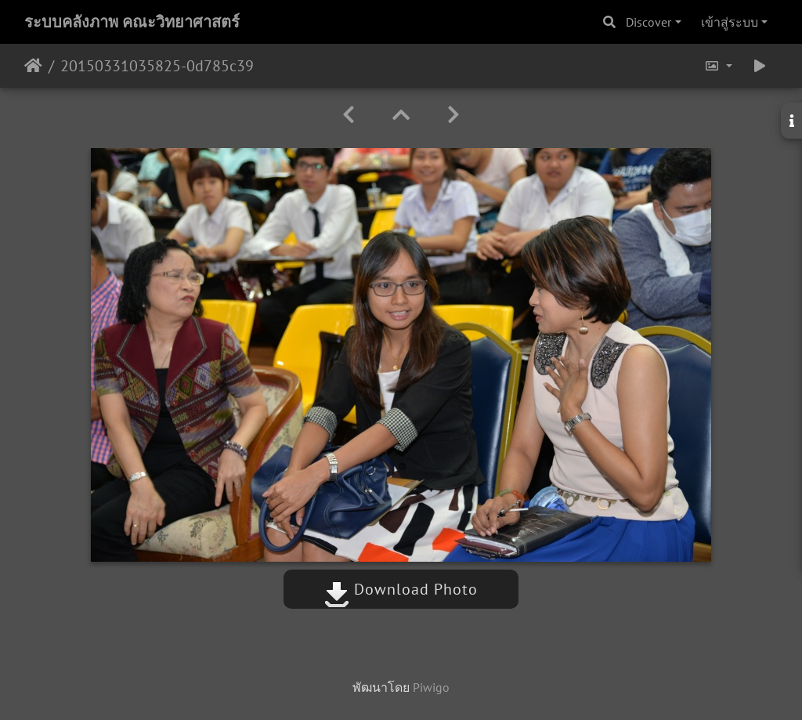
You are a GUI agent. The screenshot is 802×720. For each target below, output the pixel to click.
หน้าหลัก (33, 66)
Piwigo (431, 687)
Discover (648, 22)
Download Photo (401, 589)
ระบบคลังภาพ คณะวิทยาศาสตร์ (132, 22)
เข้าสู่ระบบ (729, 22)
